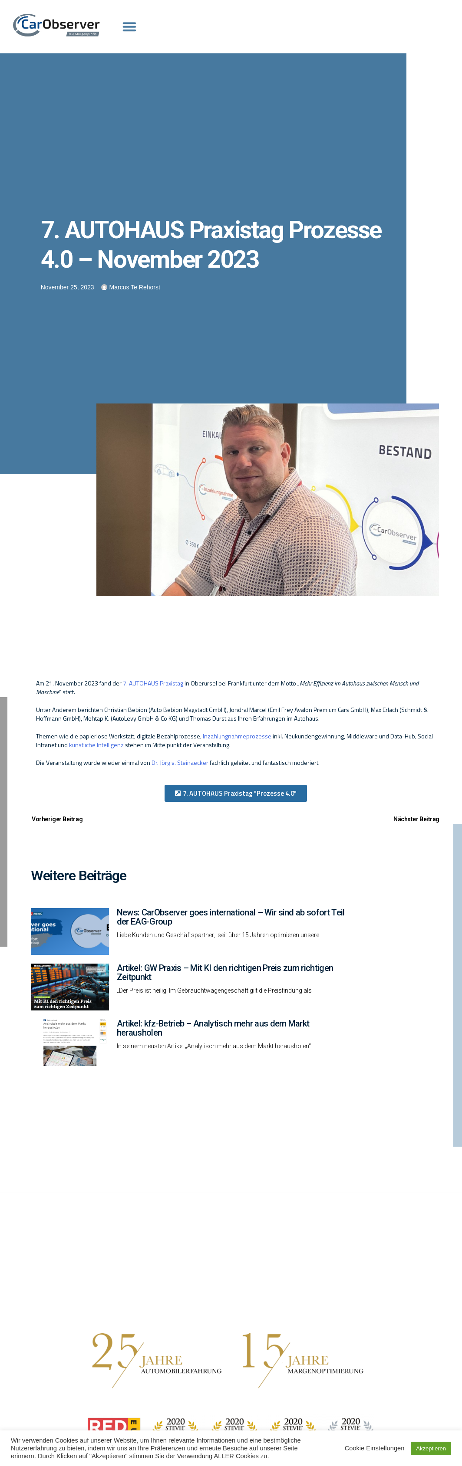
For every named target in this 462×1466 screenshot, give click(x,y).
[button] (236, 793)
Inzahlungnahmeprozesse (237, 736)
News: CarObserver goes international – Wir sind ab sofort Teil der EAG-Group (231, 917)
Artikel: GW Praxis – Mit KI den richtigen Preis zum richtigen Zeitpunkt (225, 972)
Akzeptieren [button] (431, 1448)
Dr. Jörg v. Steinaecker (180, 762)
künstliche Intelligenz (96, 744)
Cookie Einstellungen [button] (375, 1448)
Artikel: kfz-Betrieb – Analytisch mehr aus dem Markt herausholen (213, 1028)
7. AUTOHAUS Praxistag (153, 683)
